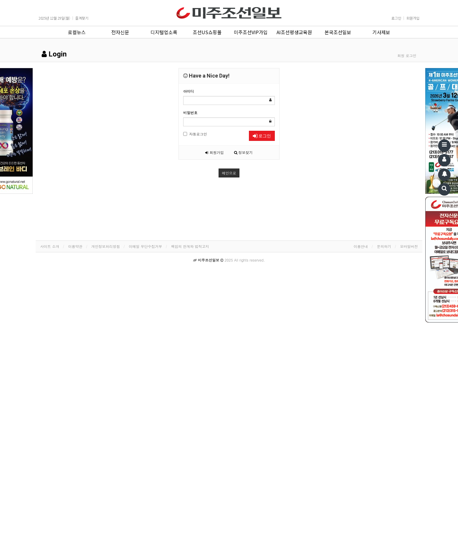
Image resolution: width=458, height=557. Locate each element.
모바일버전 (409, 246)
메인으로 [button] (229, 172)
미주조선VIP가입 (251, 32)
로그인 (396, 18)
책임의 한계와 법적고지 (190, 246)
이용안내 (361, 246)
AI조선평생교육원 (294, 32)
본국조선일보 (337, 32)
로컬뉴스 (77, 32)
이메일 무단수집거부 (145, 246)
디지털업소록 (163, 32)
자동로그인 (195, 133)
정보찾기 (243, 152)
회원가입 (412, 18)
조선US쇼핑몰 (207, 32)
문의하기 (384, 246)
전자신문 (120, 32)
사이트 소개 (49, 246)
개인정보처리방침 (105, 246)
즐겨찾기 (81, 18)
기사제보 (381, 32)
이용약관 (75, 246)
